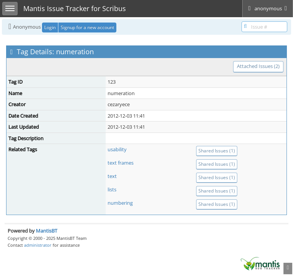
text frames (121, 162)
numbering (120, 202)
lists (112, 189)
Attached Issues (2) (258, 66)
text (112, 176)
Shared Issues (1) (216, 150)
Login (50, 27)
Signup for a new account (87, 27)
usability (117, 149)
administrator (38, 245)
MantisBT (46, 230)
